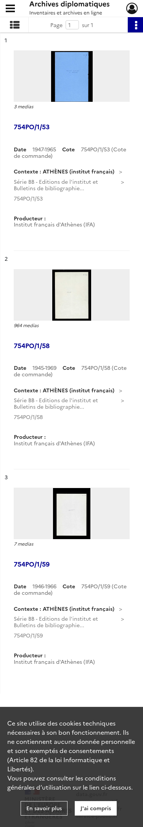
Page (56, 25)
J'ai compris (95, 808)
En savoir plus (44, 808)
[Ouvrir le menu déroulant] (10, 9)
